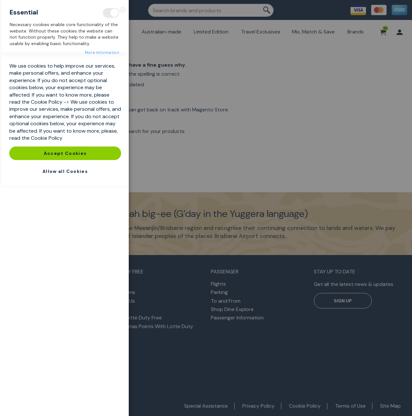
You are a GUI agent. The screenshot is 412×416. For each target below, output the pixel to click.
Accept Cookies (65, 384)
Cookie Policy (46, 332)
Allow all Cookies (65, 402)
